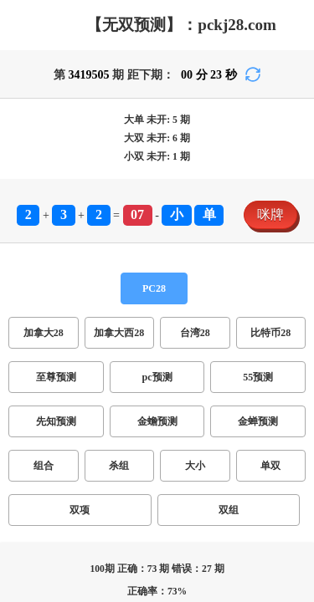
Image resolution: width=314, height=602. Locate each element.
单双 (110, 351)
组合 (20, 351)
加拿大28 (33, 299)
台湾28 (154, 299)
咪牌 (20, 266)
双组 (170, 351)
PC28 (22, 283)
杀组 (50, 351)
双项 (140, 351)
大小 (80, 351)
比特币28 (204, 299)
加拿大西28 (97, 299)
